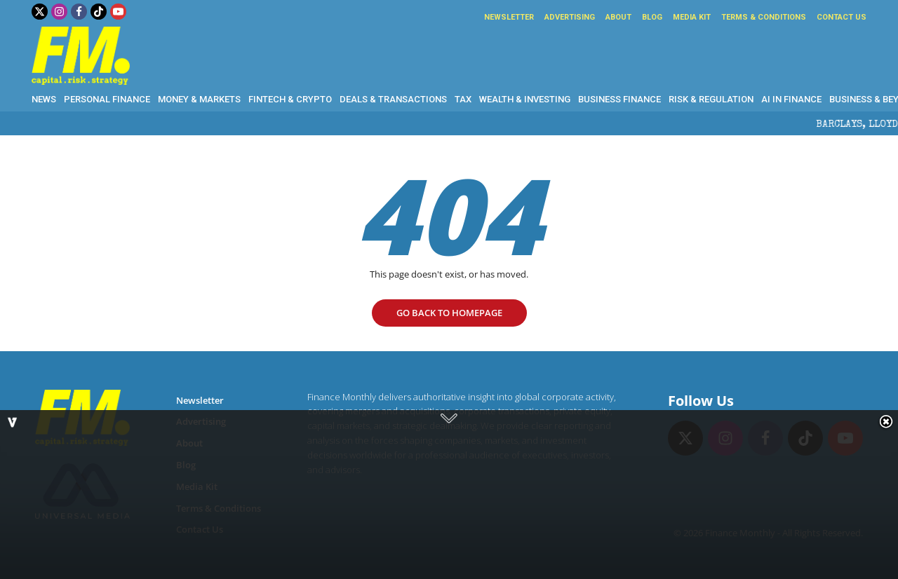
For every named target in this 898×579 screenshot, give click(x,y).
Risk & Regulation (711, 99)
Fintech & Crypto (290, 99)
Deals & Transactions (393, 99)
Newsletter (509, 17)
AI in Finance (791, 99)
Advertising (569, 17)
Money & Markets (199, 99)
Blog (652, 17)
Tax (463, 99)
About (618, 17)
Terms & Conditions (763, 17)
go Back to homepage (449, 312)
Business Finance (619, 99)
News (44, 99)
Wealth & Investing (524, 99)
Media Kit (692, 17)
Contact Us (841, 17)
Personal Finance (107, 99)
